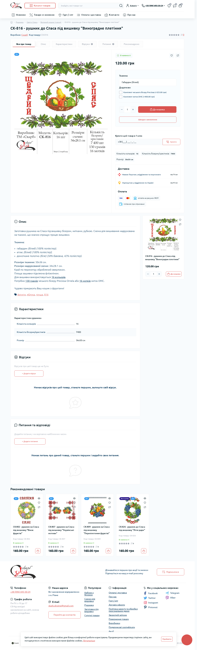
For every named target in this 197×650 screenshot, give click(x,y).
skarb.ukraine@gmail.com (61, 606)
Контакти (114, 15)
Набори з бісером (89, 593)
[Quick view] (39, 498)
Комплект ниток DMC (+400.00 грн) (138, 96)
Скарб (24, 35)
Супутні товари (92, 615)
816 (46, 294)
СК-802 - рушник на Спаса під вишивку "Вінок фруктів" (26, 530)
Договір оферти (117, 605)
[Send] (171, 142)
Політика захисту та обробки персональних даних (123, 610)
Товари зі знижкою (44, 15)
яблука (31, 294)
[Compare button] (177, 55)
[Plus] (133, 109)
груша (39, 294)
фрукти (21, 294)
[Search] (121, 5)
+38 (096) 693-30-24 (20, 592)
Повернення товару (119, 619)
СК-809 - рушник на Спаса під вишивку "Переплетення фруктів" (96, 530)
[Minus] (121, 109)
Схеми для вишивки (89, 600)
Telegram (172, 593)
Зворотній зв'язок (118, 615)
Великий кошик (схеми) (50, 22)
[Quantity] (127, 109)
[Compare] (39, 507)
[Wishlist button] (171, 55)
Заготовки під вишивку (91, 610)
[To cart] (174, 274)
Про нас (131, 15)
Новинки (21, 15)
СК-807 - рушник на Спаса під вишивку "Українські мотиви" (61, 530)
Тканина (123, 75)
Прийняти (166, 639)
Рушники (20, 22)
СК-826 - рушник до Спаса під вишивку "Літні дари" (132, 528)
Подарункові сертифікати (122, 627)
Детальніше (89, 640)
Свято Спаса (32, 22)
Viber (171, 597)
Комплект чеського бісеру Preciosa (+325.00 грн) (144, 92)
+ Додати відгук (29, 373)
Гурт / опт (68, 15)
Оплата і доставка (91, 15)
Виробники (114, 623)
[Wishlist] (39, 502)
